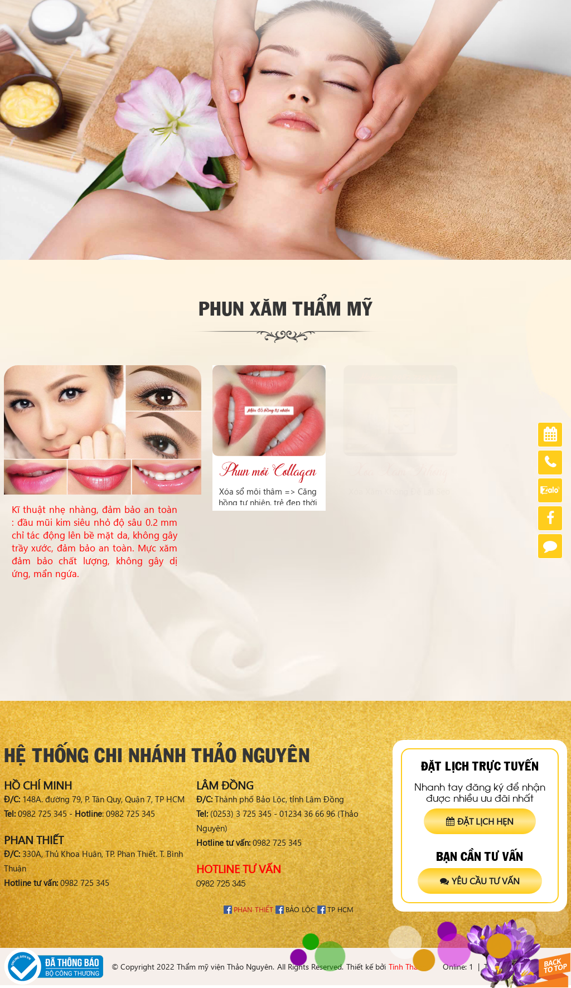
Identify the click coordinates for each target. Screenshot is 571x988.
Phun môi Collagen (268, 471)
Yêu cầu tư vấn (480, 881)
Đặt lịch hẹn (480, 821)
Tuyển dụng (510, 11)
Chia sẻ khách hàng (385, 11)
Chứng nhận (454, 11)
